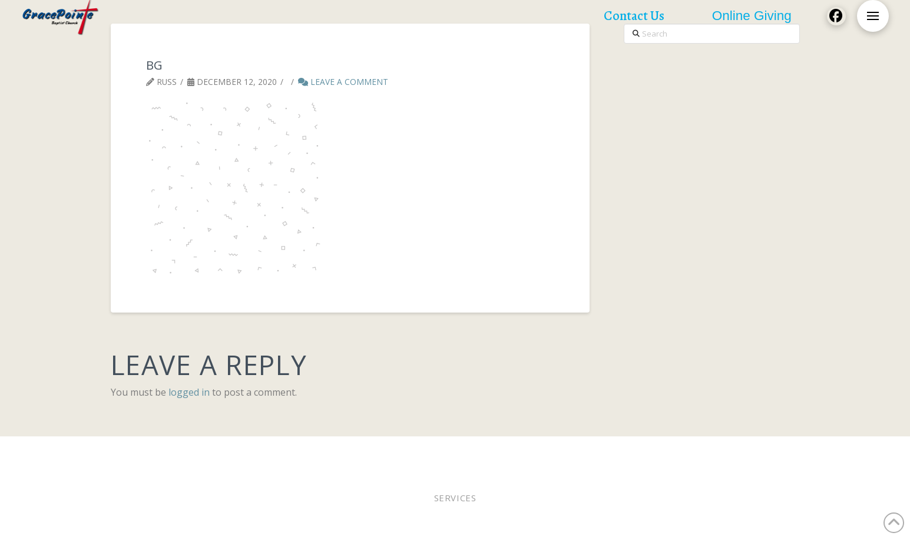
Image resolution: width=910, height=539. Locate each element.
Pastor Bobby (353, 452)
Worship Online (281, 452)
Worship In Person (197, 452)
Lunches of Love (606, 452)
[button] (873, 16)
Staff (506, 452)
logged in (189, 392)
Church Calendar (689, 452)
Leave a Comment (343, 81)
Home (136, 452)
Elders (404, 452)
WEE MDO (543, 452)
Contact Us (760, 452)
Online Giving (457, 452)
